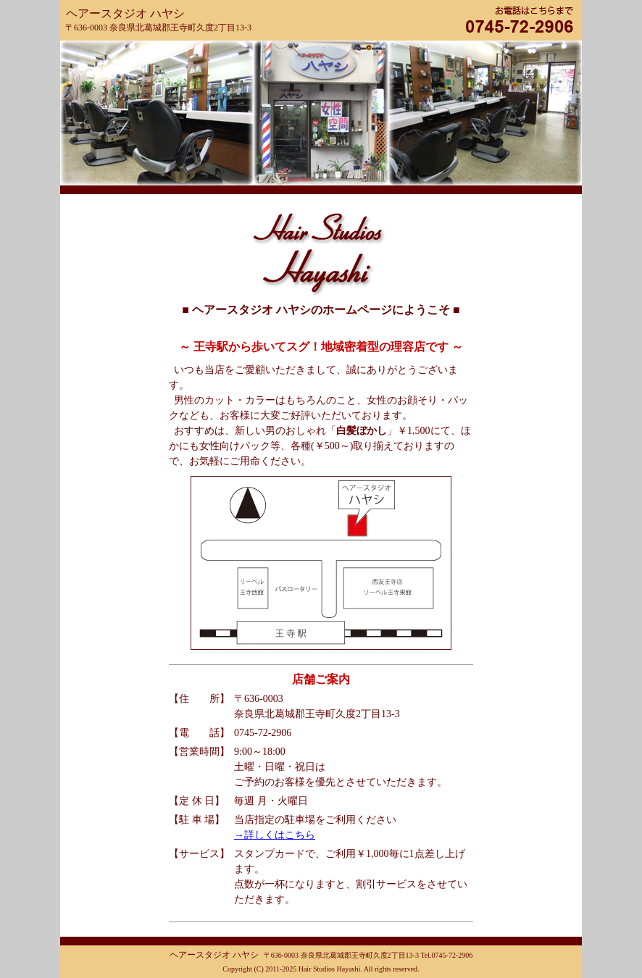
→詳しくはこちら (274, 834)
